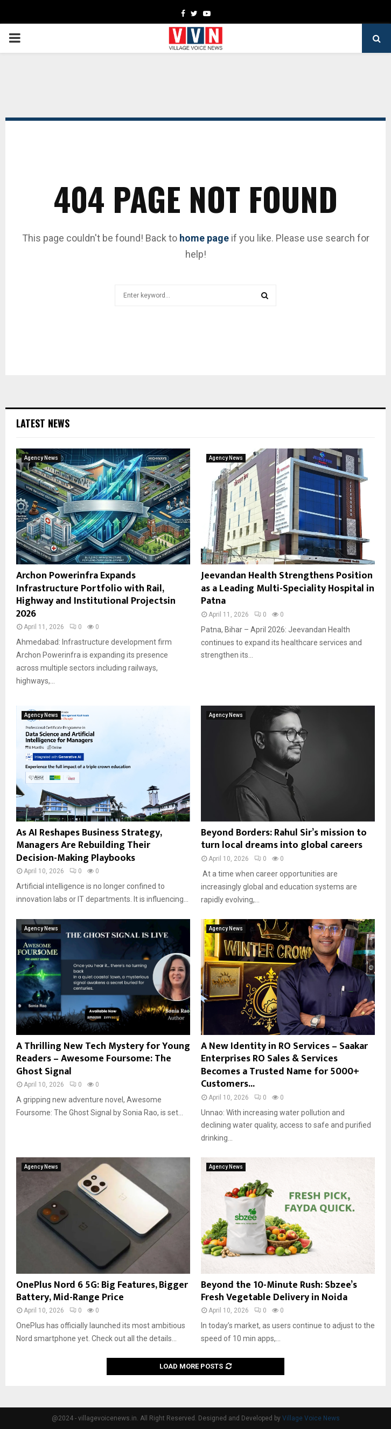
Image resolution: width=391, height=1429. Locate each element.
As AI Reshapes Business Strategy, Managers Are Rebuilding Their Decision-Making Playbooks (89, 845)
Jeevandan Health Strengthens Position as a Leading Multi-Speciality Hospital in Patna (287, 588)
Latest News (42, 423)
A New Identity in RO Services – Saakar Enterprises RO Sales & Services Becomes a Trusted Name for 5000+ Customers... (284, 1065)
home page (204, 238)
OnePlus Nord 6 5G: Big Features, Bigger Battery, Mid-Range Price (102, 1291)
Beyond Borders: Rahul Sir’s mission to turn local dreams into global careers (284, 839)
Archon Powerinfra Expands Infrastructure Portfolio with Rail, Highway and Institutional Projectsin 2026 (96, 595)
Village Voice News (311, 1418)
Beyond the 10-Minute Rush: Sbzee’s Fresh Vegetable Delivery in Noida (279, 1291)
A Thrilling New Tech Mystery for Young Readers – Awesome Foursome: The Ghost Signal (103, 1059)
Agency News (41, 458)
